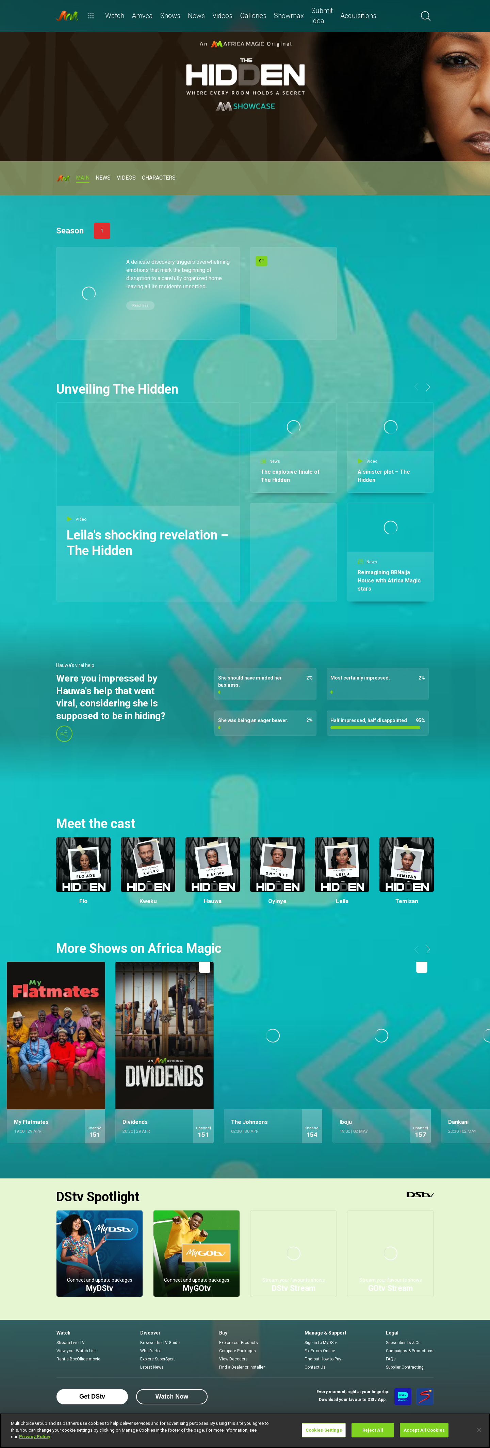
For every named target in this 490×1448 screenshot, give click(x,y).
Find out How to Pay (323, 1359)
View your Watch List (76, 1350)
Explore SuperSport (157, 1359)
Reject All (372, 1430)
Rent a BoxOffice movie (78, 1359)
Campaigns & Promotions (410, 1350)
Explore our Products (238, 1342)
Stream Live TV (70, 1342)
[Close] (479, 1429)
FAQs (391, 1359)
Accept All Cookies (424, 1430)
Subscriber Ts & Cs (403, 1342)
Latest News (152, 1367)
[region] (245, 1430)
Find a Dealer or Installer (242, 1367)
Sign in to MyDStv (321, 1342)
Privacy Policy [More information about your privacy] (34, 1436)
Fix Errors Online (320, 1350)
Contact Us (315, 1367)
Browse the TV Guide (160, 1342)
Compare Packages (237, 1350)
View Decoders (233, 1359)
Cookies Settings (324, 1430)
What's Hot (150, 1350)
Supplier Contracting (405, 1367)
